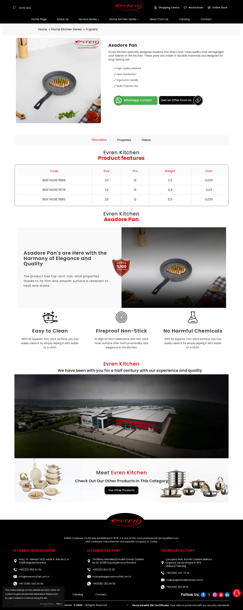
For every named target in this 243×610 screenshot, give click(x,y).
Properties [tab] (124, 140)
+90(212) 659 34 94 (30, 569)
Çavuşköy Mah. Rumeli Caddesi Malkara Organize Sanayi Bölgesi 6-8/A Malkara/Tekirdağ (189, 563)
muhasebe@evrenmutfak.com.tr (109, 576)
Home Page (39, 19)
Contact (206, 19)
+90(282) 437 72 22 (177, 573)
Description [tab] (99, 140)
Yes (59, 603)
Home (42, 29)
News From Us (159, 19)
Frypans (92, 29)
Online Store (217, 7)
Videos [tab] (146, 140)
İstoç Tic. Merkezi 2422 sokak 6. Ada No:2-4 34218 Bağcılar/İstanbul (44, 561)
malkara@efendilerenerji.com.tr (182, 580)
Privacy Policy (47, 603)
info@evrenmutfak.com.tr (31, 576)
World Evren (193, 7)
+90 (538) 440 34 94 (28, 583)
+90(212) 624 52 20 (104, 569)
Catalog (184, 19)
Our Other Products (121, 490)
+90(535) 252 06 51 (174, 587)
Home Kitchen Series (124, 19)
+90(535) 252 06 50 (101, 583)
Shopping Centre (166, 7)
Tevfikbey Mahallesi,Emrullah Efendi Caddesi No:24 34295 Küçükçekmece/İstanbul (118, 561)
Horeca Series (89, 19)
